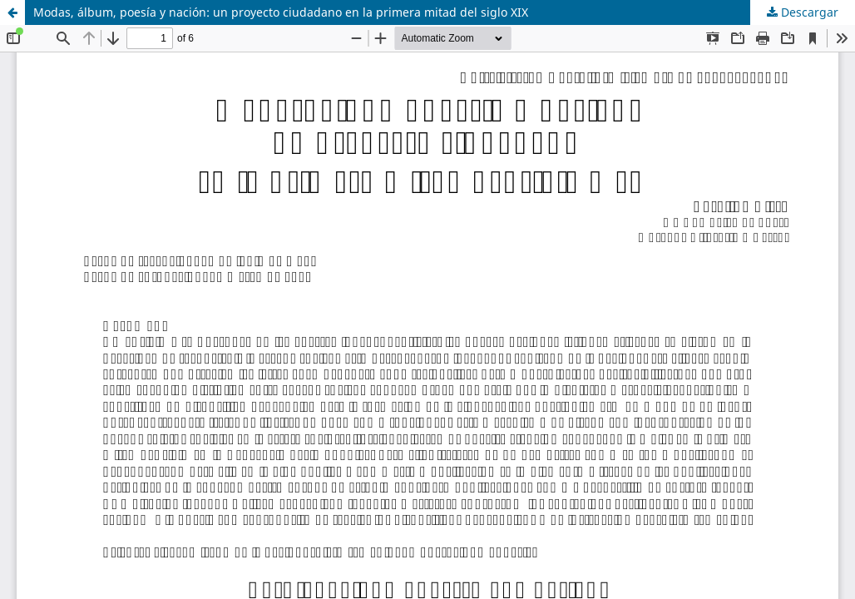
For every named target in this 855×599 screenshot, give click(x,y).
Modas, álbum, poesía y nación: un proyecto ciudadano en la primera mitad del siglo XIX (280, 12)
